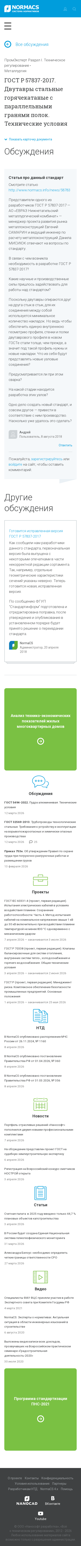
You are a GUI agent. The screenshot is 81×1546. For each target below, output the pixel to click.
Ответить (65, 445)
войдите (15, 464)
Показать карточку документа (28, 139)
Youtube (40, 1515)
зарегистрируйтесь (47, 459)
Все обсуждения (26, 44)
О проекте (15, 1478)
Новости (40, 1116)
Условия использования (32, 1483)
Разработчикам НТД (23, 1489)
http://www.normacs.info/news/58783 (39, 190)
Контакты (32, 1478)
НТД (40, 1028)
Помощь (67, 1489)
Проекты (40, 892)
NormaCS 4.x (49, 1489)
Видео (40, 1289)
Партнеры (59, 1483)
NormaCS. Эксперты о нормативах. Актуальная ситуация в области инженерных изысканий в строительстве (36, 1321)
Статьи (40, 1205)
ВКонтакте (52, 1500)
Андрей (24, 432)
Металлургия (15, 71)
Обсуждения (40, 793)
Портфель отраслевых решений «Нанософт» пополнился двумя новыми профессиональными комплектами (38, 1129)
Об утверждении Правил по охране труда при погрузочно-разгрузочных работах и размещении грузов (38, 855)
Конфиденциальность (57, 1478)
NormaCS (26, 643)
